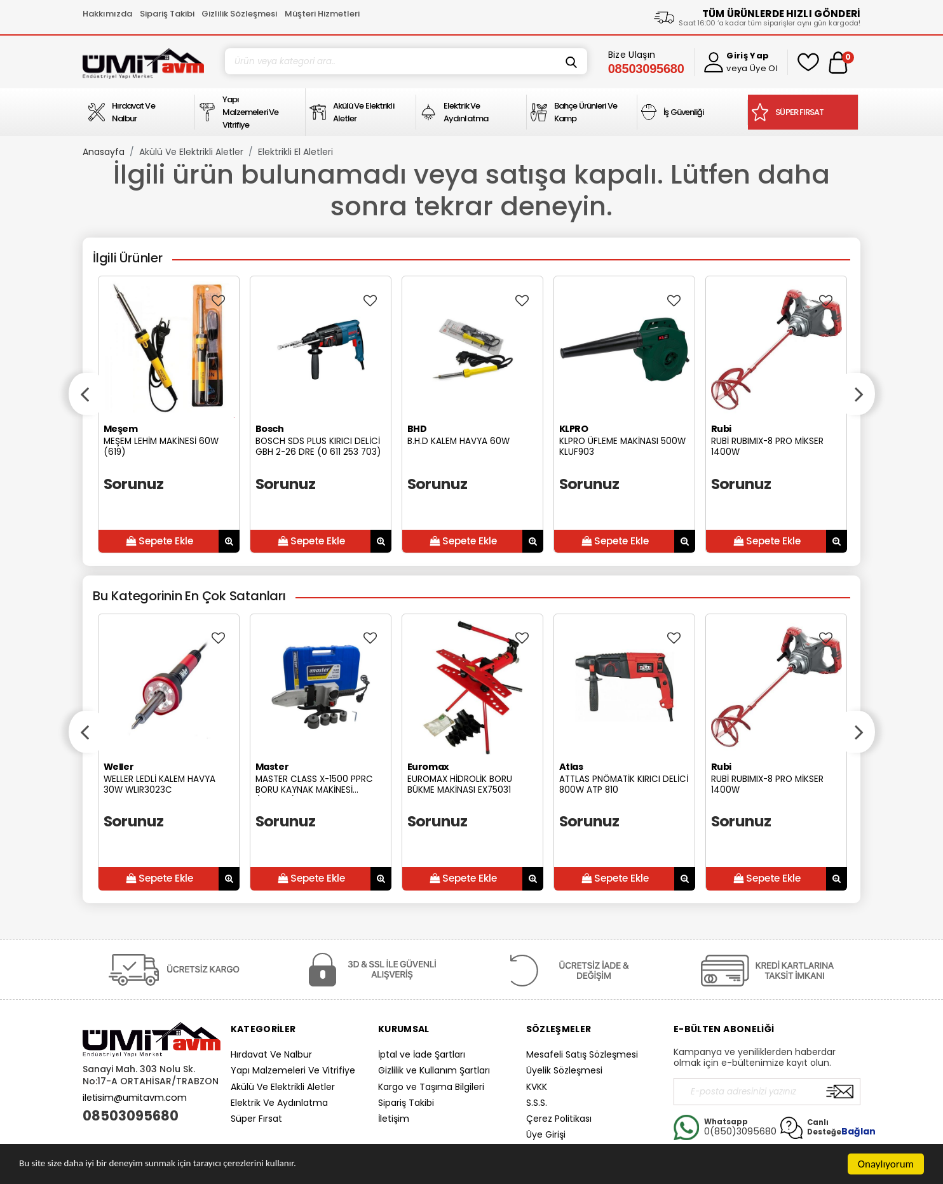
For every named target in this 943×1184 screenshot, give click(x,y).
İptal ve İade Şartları (421, 1054)
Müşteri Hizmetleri (322, 14)
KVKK (536, 1086)
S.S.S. (536, 1102)
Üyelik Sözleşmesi (564, 1070)
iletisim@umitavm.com (135, 1097)
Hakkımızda (107, 14)
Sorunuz (134, 483)
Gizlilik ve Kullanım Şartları (434, 1070)
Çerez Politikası (559, 1118)
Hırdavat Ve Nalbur (271, 1054)
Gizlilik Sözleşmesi (239, 14)
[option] (169, 414)
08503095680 (131, 1116)
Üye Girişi (546, 1134)
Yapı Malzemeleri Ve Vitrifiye (293, 1070)
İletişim (393, 1118)
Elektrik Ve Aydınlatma (279, 1102)
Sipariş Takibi (167, 14)
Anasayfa (104, 151)
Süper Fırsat (256, 1118)
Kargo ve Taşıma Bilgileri (431, 1086)
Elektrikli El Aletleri (295, 151)
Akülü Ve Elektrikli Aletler (191, 151)
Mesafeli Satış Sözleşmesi (582, 1054)
